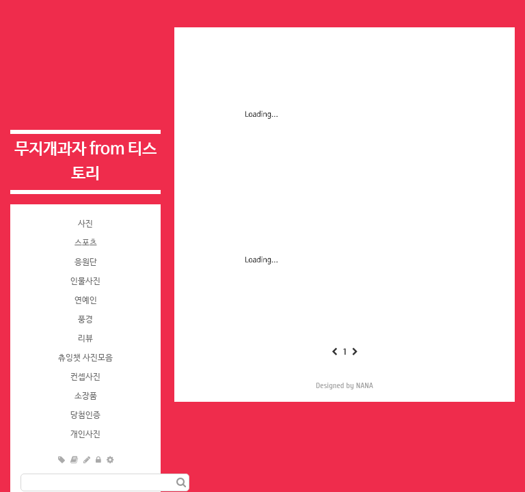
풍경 (85, 320)
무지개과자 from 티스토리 (85, 161)
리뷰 (85, 339)
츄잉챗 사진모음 (85, 358)
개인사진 (85, 434)
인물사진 (85, 281)
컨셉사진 (85, 377)
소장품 (86, 396)
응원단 (86, 262)
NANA (364, 385)
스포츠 (86, 243)
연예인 (86, 300)
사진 (85, 224)
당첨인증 (85, 415)
